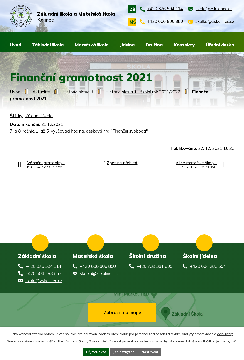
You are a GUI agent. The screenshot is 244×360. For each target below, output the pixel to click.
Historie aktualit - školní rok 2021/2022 (142, 92)
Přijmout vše (96, 352)
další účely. (225, 334)
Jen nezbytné (123, 352)
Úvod (15, 92)
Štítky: (16, 115)
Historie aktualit (77, 92)
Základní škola (39, 115)
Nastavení (150, 352)
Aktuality (41, 92)
